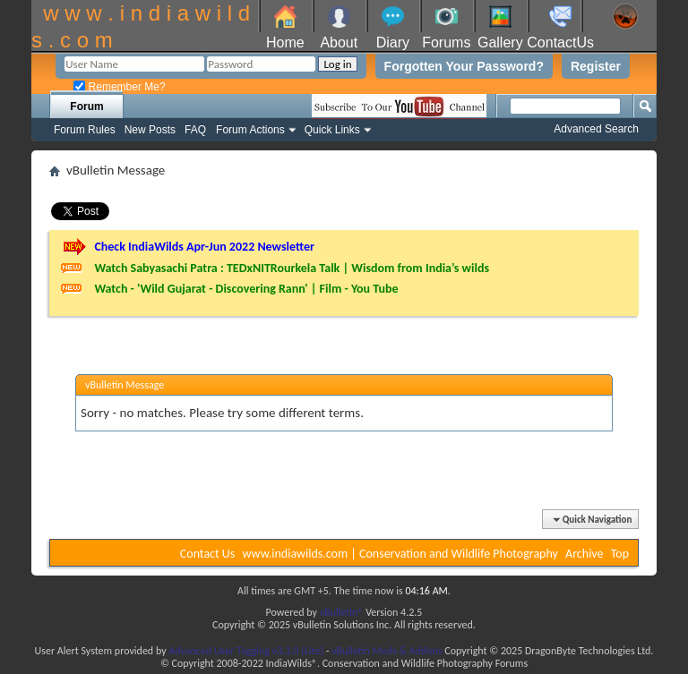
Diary (392, 42)
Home (285, 42)
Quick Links (332, 130)
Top (620, 553)
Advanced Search (596, 129)
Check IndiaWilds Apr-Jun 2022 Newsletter (204, 246)
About (338, 42)
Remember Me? (119, 87)
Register (596, 66)
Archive (584, 553)
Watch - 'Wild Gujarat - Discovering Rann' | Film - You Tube (246, 288)
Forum (86, 106)
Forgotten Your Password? (464, 66)
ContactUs (560, 42)
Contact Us (208, 553)
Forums (446, 42)
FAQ (195, 130)
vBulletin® (342, 612)
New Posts (150, 130)
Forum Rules (85, 130)
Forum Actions (250, 130)
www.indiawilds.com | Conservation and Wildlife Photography (400, 553)
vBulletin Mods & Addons (386, 650)
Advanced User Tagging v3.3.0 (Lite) (245, 650)
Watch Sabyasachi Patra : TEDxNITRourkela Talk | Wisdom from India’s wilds (291, 268)
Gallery (500, 42)
